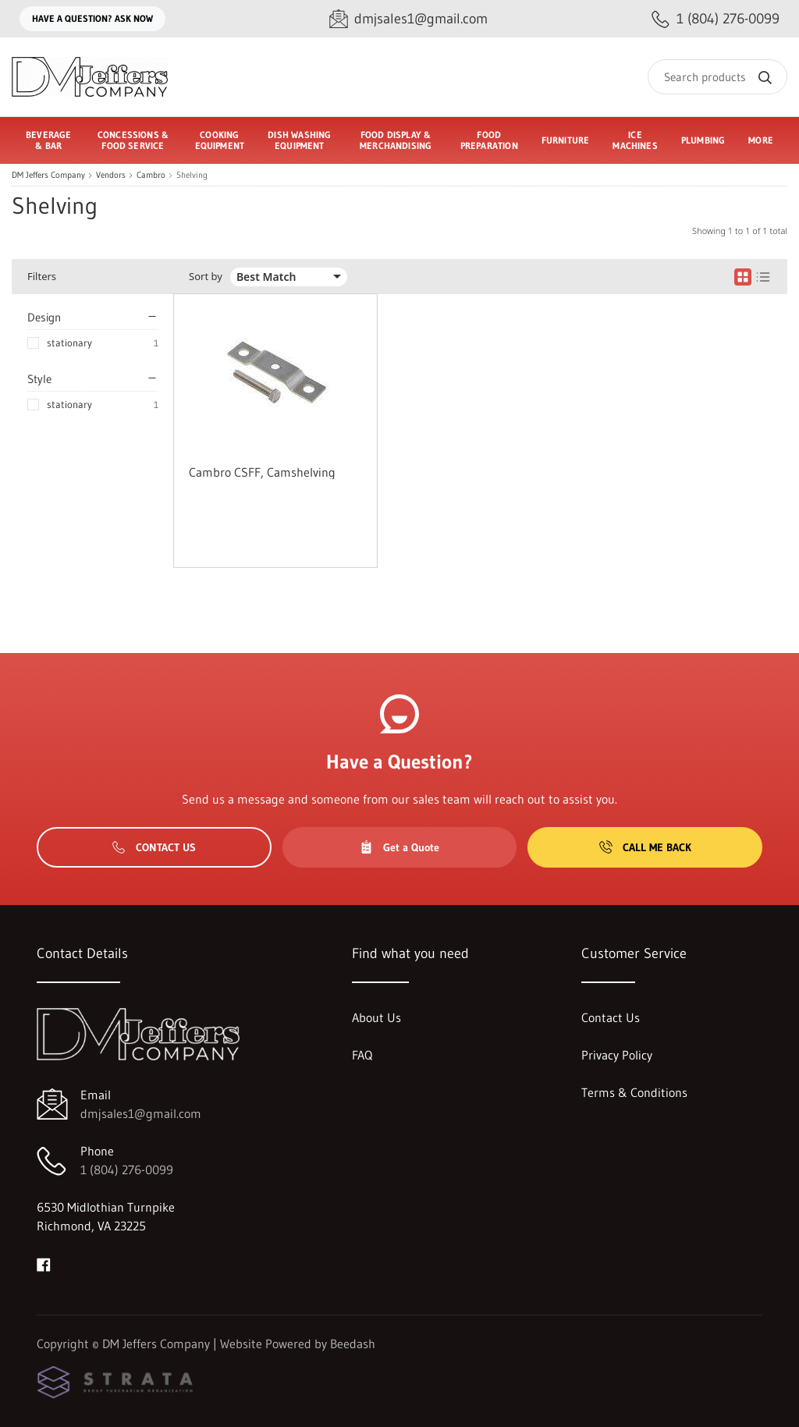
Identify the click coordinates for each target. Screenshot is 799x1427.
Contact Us (154, 847)
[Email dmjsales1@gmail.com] (408, 19)
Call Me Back (645, 847)
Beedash (352, 1343)
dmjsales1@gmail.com (140, 1113)
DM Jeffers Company (48, 175)
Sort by (205, 276)
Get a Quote (399, 847)
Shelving (192, 175)
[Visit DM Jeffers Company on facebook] (44, 1263)
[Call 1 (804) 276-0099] (715, 19)
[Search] (717, 76)
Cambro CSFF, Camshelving (262, 472)
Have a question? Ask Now (92, 18)
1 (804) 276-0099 (126, 1169)
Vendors (111, 175)
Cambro (151, 175)
